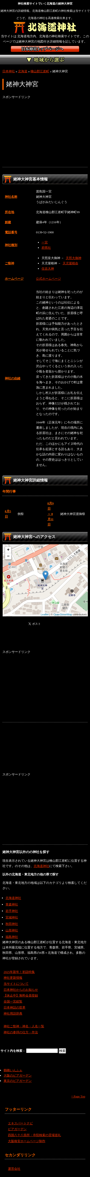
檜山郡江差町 (39, 71)
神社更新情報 (13, 977)
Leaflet (45, 614)
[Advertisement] (45, 133)
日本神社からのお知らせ (21, 989)
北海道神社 (41, 866)
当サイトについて (16, 983)
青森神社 (12, 904)
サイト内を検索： (13, 1051)
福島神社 (12, 937)
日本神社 (8, 71)
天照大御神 (73, 258)
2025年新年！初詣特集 (19, 972)
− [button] (8, 556)
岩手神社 (12, 911)
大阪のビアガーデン (18, 1075)
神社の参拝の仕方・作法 (21, 1032)
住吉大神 (48, 268)
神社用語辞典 (13, 1013)
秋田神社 (12, 924)
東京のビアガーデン (18, 1081)
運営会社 (14, 1169)
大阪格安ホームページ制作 (26, 1141)
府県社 (46, 247)
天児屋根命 (70, 263)
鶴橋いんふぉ (13, 1070)
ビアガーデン (17, 1129)
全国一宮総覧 (13, 1001)
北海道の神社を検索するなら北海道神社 (45, 28)
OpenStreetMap (63, 614)
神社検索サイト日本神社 (45, 49)
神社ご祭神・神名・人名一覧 (24, 1026)
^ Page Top (78, 1096)
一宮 (45, 242)
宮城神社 (12, 917)
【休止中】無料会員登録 (21, 995)
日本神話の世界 (14, 1007)
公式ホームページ (48, 278)
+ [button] (8, 550)
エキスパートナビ (20, 1123)
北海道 (22, 71)
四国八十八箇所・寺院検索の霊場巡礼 (34, 1135)
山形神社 (12, 930)
